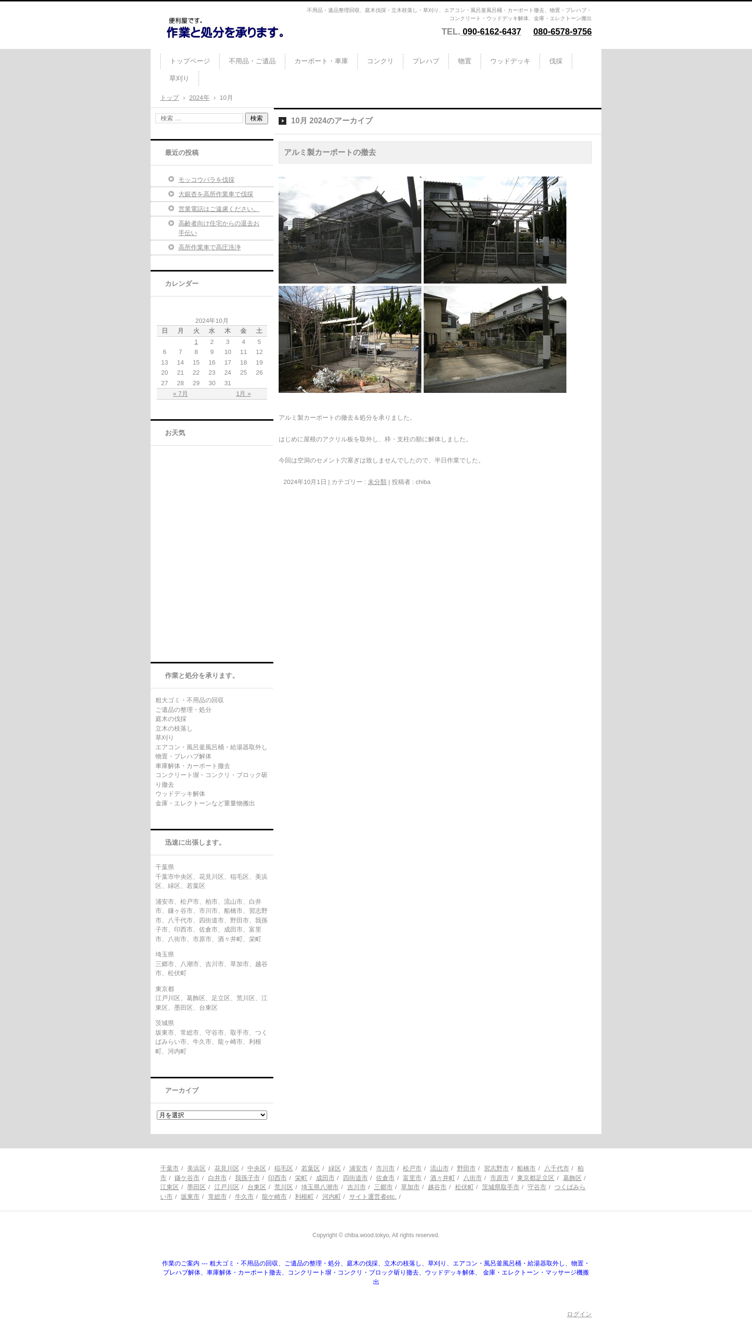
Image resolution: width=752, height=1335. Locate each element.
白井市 (217, 1177)
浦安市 (358, 1168)
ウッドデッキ (510, 61)
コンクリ (380, 61)
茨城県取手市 (500, 1187)
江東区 (169, 1187)
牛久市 (244, 1196)
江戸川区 (226, 1187)
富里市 (412, 1177)
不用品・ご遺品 (252, 61)
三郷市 (383, 1187)
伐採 (556, 61)
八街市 (472, 1177)
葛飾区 (572, 1177)
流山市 (439, 1168)
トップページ (190, 61)
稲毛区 (283, 1168)
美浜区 (196, 1168)
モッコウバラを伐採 (206, 179)
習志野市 (496, 1168)
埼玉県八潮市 (320, 1187)
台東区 (256, 1187)
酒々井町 (442, 1177)
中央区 (256, 1168)
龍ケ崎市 (274, 1196)
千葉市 (169, 1168)
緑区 (335, 1168)
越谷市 (437, 1187)
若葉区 (310, 1168)
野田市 (466, 1168)
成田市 (325, 1177)
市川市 (385, 1168)
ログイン (579, 1314)
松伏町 (464, 1187)
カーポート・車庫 (321, 61)
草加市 (410, 1187)
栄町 (301, 1177)
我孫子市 (247, 1177)
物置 (464, 61)
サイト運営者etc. (373, 1196)
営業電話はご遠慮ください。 (218, 209)
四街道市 (355, 1177)
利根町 (304, 1196)
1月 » (243, 393)
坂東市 (190, 1196)
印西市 (277, 1177)
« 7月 (180, 393)
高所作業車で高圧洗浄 (209, 247)
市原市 (499, 1177)
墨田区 (196, 1187)
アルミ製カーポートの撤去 (330, 152)
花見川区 (226, 1168)
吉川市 (356, 1187)
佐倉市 (385, 1177)
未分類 (377, 481)
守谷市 (537, 1187)
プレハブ (425, 61)
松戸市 (412, 1168)
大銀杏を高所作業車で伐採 (215, 194)
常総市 (217, 1196)
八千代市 (556, 1168)
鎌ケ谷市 (187, 1177)
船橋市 (526, 1168)
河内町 (331, 1196)
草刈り (179, 78)
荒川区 (283, 1187)
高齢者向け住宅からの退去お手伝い (218, 228)
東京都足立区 (535, 1177)
